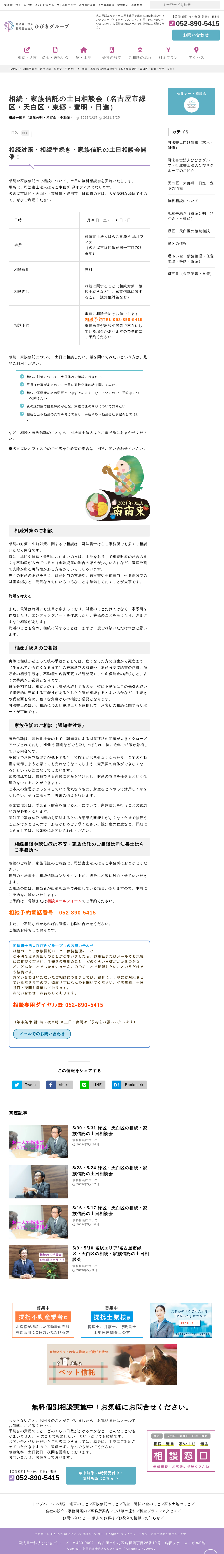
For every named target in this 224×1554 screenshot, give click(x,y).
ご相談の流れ (124, 1510)
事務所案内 (77, 1510)
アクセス (169, 1510)
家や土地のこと (177, 1503)
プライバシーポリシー (136, 1533)
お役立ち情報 (130, 1517)
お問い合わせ (196, 35)
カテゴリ (180, 132)
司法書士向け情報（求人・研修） (191, 144)
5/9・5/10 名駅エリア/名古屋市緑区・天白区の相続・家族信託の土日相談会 (110, 1253)
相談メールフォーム (64, 901)
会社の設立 (55, 1510)
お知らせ (152, 1517)
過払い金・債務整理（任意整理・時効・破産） (191, 258)
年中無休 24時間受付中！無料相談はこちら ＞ (101, 1474)
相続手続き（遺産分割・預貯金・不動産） (49, 68)
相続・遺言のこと (73, 1503)
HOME (13, 68)
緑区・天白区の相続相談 (189, 231)
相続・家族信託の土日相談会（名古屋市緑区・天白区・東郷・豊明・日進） (129, 68)
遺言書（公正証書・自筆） (191, 274)
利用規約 (159, 1533)
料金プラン (149, 1510)
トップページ (43, 1503)
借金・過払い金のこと (141, 1503)
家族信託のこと (105, 1503)
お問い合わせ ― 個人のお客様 (89, 1517)
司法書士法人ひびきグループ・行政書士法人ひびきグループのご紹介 (191, 165)
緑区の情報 (177, 243)
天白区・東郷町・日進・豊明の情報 (191, 185)
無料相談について (85, 1139)
